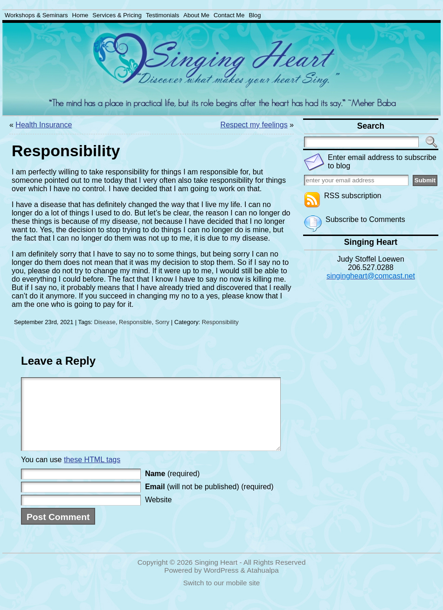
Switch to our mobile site (221, 597)
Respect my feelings (254, 125)
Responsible (135, 322)
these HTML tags (92, 474)
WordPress (221, 584)
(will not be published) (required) (209, 501)
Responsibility (220, 322)
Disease (105, 322)
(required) (172, 488)
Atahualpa (262, 584)
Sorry (162, 322)
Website (158, 514)
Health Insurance (43, 125)
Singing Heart (215, 576)
